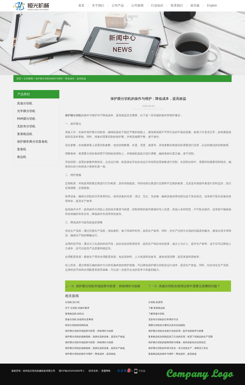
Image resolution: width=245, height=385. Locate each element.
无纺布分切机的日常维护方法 (163, 319)
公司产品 (118, 5)
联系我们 (177, 5)
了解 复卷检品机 (156, 308)
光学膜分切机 (26, 111)
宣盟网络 (105, 371)
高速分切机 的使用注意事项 (79, 319)
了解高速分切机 (156, 313)
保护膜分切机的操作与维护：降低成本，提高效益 (90, 354)
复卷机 (21, 149)
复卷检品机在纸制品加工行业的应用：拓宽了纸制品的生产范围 (180, 336)
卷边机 (21, 156)
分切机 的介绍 (72, 302)
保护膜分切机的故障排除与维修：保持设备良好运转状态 (177, 342)
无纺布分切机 (26, 126)
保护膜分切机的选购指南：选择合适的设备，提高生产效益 (95, 336)
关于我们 (98, 5)
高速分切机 (24, 103)
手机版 (142, 371)
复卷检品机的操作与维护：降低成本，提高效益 (172, 354)
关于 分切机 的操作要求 (77, 308)
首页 (81, 5)
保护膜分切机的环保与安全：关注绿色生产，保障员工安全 (178, 348)
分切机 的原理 (155, 302)
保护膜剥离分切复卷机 (32, 141)
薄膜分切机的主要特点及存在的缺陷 (166, 325)
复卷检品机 (24, 134)
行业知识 (157, 5)
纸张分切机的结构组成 (76, 325)
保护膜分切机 (73, 115)
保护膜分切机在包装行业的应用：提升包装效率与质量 (175, 331)
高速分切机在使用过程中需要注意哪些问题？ (189, 286)
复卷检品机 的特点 (74, 313)
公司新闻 (137, 5)
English (212, 5)
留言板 (195, 5)
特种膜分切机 (26, 118)
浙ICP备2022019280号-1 (71, 371)
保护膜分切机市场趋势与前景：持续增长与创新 (108, 286)
